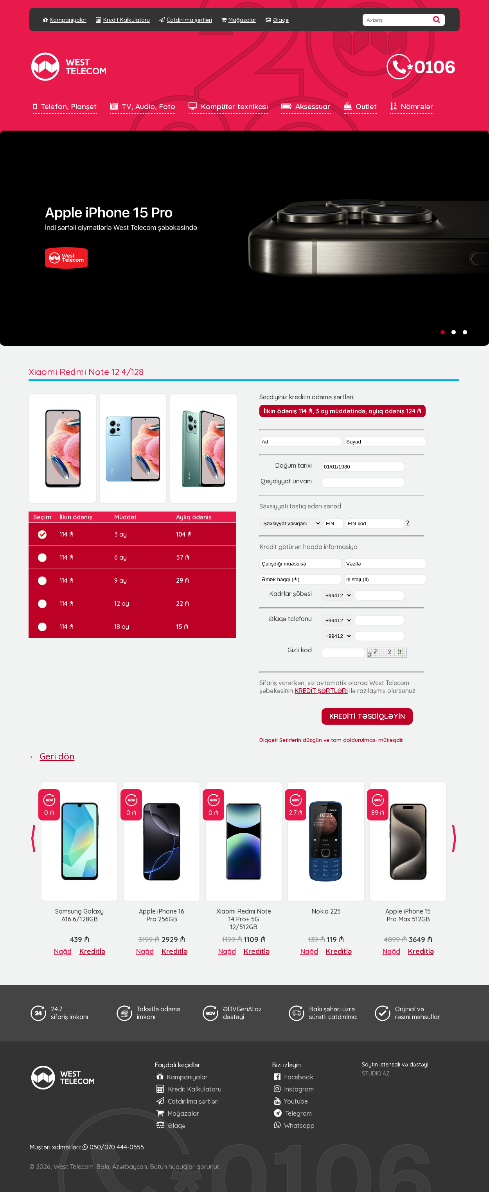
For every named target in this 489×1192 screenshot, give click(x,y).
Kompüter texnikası (228, 106)
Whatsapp (294, 1125)
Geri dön (57, 756)
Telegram (293, 1113)
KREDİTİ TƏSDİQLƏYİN (367, 716)
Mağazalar (238, 19)
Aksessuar (306, 106)
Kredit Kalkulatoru (123, 19)
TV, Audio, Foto (142, 106)
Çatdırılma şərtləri (185, 19)
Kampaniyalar (64, 19)
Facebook (293, 1077)
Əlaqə (277, 19)
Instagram (294, 1089)
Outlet (360, 106)
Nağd (63, 951)
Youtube (291, 1101)
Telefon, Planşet (65, 106)
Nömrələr (411, 106)
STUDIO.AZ (376, 1073)
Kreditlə (92, 951)
